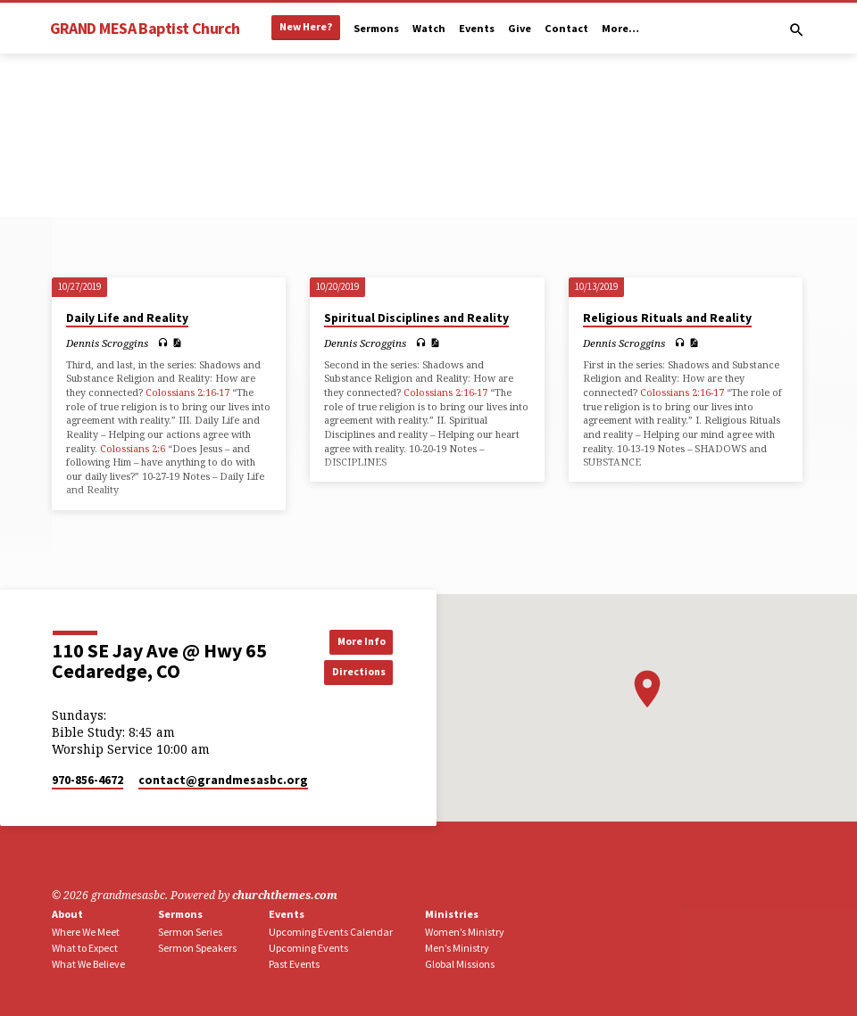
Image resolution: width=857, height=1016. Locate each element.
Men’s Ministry (457, 947)
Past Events (294, 964)
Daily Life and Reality (127, 318)
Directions (352, 672)
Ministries (451, 914)
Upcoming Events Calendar (331, 931)
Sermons (376, 28)
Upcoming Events (308, 947)
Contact (566, 28)
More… (620, 28)
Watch (428, 28)
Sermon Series (190, 931)
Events (477, 28)
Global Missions (460, 964)
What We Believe (88, 964)
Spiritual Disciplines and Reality (416, 318)
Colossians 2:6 (132, 448)
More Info (353, 641)
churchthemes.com (284, 895)
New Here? (305, 26)
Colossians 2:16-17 (187, 392)
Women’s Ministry (464, 931)
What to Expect (85, 947)
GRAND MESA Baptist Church (145, 28)
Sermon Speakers (197, 947)
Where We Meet (86, 931)
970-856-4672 (87, 780)
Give (519, 28)
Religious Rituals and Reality (667, 318)
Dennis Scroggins (107, 343)
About (67, 914)
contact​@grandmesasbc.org (223, 780)
